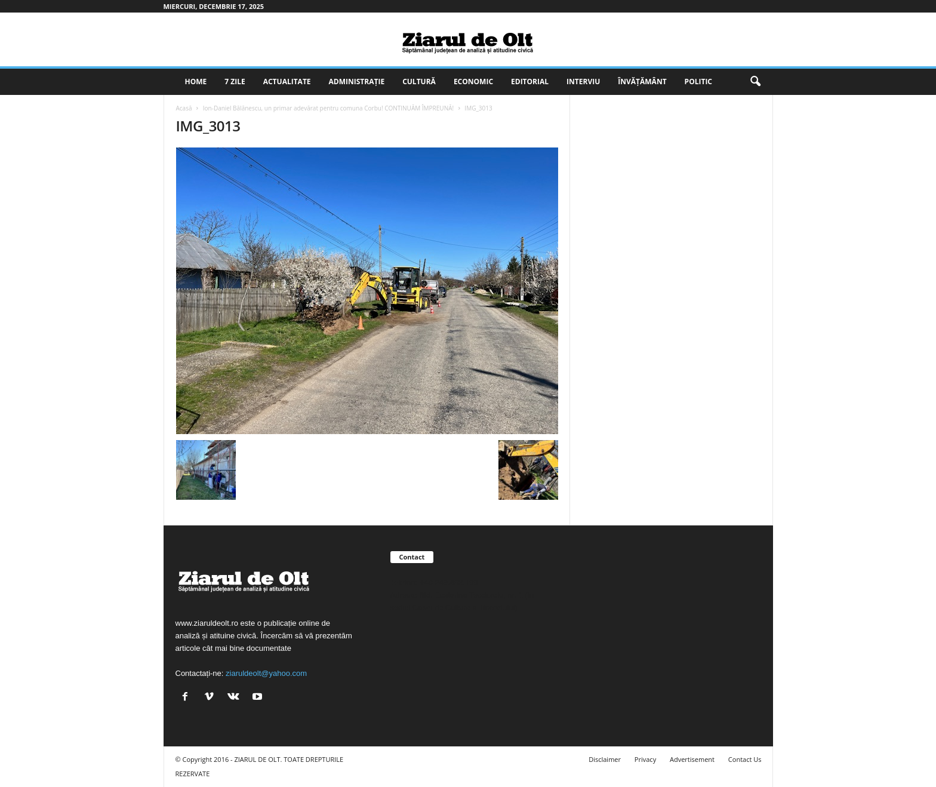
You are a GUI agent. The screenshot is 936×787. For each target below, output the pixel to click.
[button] (755, 82)
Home (196, 81)
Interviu (583, 81)
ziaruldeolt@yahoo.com (266, 673)
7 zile (234, 81)
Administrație (357, 81)
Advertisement (692, 759)
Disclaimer (605, 759)
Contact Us (745, 759)
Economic (473, 81)
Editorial (530, 81)
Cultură (419, 81)
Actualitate (287, 81)
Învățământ (642, 81)
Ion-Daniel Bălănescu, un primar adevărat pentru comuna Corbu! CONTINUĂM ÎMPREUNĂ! (328, 108)
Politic (698, 81)
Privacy (645, 759)
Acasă (184, 108)
